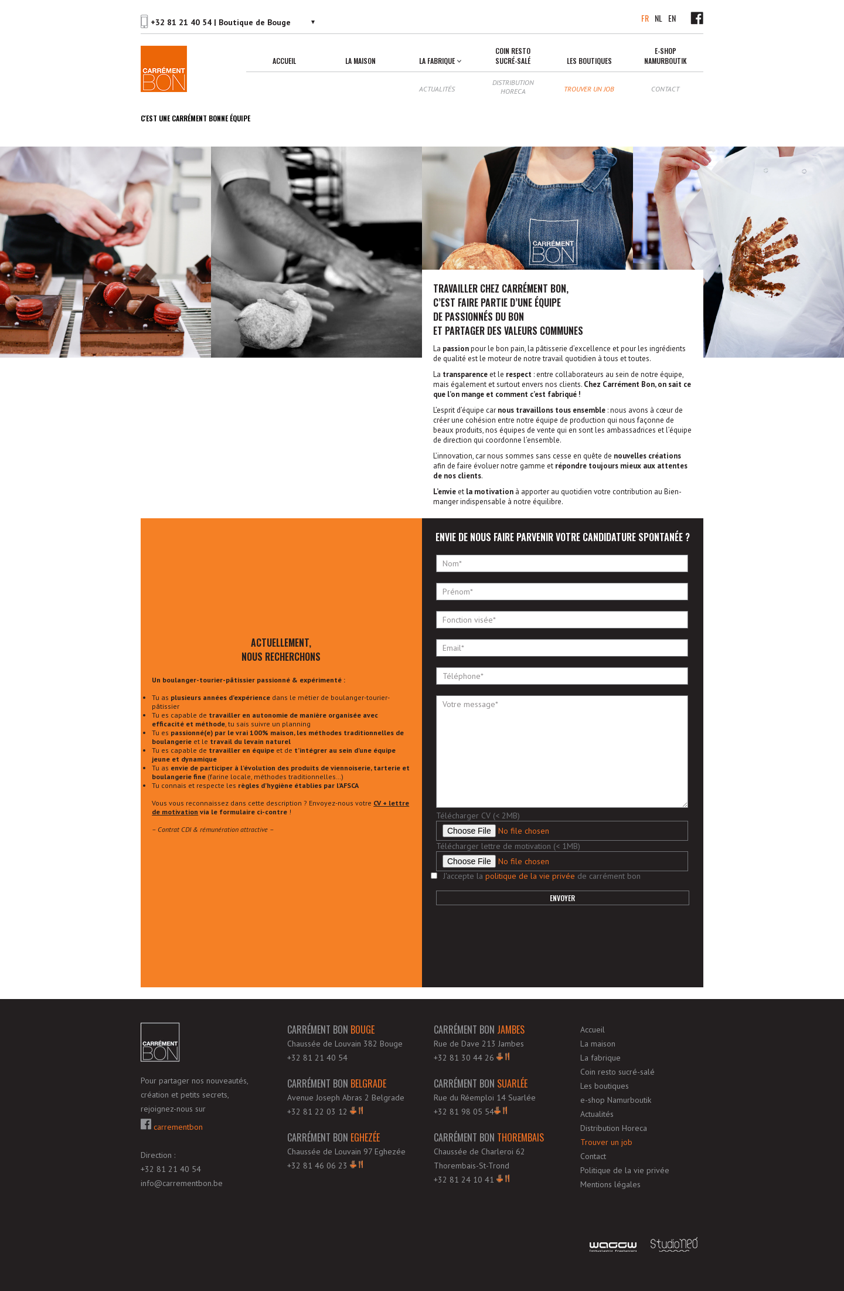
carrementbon (172, 1125)
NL (658, 18)
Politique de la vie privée (624, 1170)
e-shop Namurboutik (665, 56)
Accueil (284, 61)
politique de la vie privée (530, 876)
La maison (360, 61)
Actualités (437, 88)
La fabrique (437, 61)
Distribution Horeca (513, 87)
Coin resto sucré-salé (512, 56)
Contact (665, 88)
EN (672, 18)
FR (645, 18)
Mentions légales (610, 1184)
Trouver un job (589, 88)
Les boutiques (589, 61)
